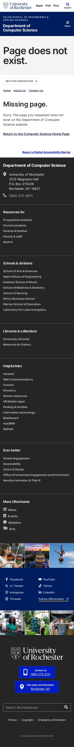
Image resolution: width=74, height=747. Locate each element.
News (9, 509)
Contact (8, 385)
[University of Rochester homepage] (17, 5)
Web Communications (18, 379)
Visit (48, 5)
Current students (14, 225)
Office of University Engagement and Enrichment (36, 475)
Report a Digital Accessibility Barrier (46, 152)
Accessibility (12, 464)
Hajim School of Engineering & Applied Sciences (26, 19)
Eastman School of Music (20, 282)
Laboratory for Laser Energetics (24, 309)
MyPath (8, 429)
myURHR (9, 423)
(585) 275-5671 (21, 196)
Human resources (15, 396)
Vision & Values (13, 469)
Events (10, 516)
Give (56, 5)
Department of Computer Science (20, 28)
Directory (9, 390)
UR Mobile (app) (14, 401)
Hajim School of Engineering (22, 276)
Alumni (8, 242)
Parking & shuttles (15, 407)
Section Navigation (21, 81)
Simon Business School (19, 298)
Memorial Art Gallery (17, 344)
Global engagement (16, 458)
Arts (9, 528)
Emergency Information (52, 720)
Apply (39, 5)
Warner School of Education (22, 304)
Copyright (27, 720)
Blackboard (11, 418)
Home (7, 90)
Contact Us (36, 90)
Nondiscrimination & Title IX (22, 480)
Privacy (12, 720)
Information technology (19, 412)
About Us (20, 90)
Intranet (8, 374)
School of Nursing (15, 293)
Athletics (12, 522)
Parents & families (15, 231)
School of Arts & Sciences (20, 271)
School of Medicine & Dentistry (23, 287)
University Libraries (16, 339)
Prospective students (17, 220)
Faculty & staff (12, 236)
